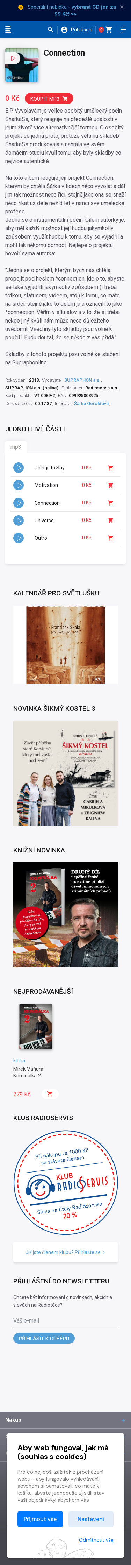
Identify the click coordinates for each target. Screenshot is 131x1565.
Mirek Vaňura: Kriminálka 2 (28, 1072)
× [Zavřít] (122, 7)
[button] (52, 30)
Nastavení (91, 1519)
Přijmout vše (40, 1519)
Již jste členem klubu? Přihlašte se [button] (65, 1252)
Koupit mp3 (49, 98)
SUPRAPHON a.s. (82, 380)
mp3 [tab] (15, 447)
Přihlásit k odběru (44, 1339)
